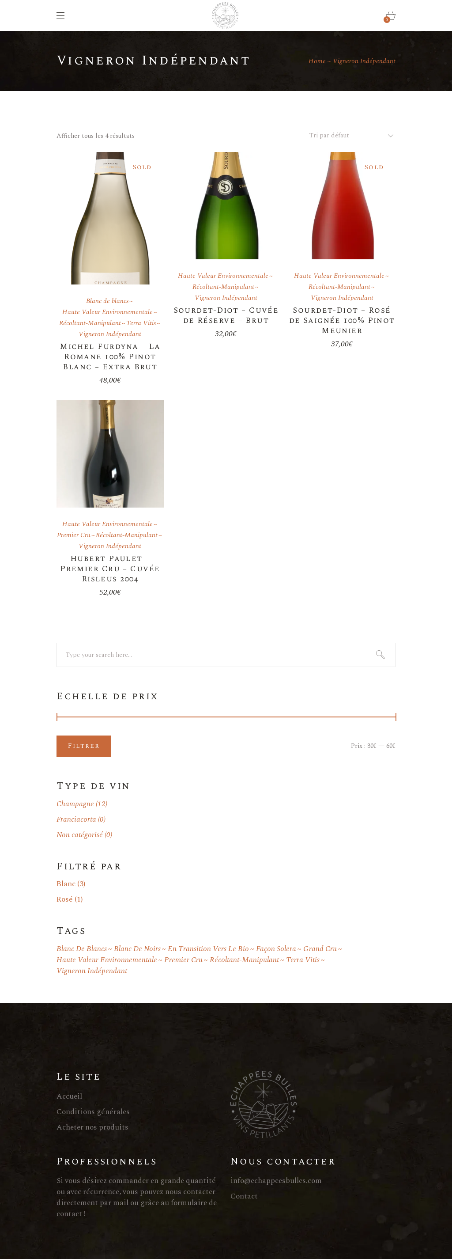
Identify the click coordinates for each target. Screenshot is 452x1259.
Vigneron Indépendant (110, 334)
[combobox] (348, 135)
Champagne (75, 804)
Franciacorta (76, 819)
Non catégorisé (79, 835)
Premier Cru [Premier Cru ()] (183, 960)
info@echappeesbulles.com (276, 1181)
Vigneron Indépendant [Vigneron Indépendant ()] (91, 971)
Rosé (64, 899)
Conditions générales (93, 1112)
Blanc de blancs (107, 301)
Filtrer (84, 746)
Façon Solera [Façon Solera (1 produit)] (276, 949)
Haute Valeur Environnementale (107, 312)
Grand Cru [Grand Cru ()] (320, 949)
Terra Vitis (141, 323)
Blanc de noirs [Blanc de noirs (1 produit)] (137, 949)
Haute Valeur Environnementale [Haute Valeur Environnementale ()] (106, 960)
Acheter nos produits (92, 1127)
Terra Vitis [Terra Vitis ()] (303, 960)
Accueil (69, 1096)
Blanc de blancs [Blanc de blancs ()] (81, 949)
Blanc (65, 884)
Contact (244, 1196)
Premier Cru (73, 535)
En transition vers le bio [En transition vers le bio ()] (208, 949)
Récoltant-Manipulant (90, 323)
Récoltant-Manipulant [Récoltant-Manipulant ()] (244, 960)
